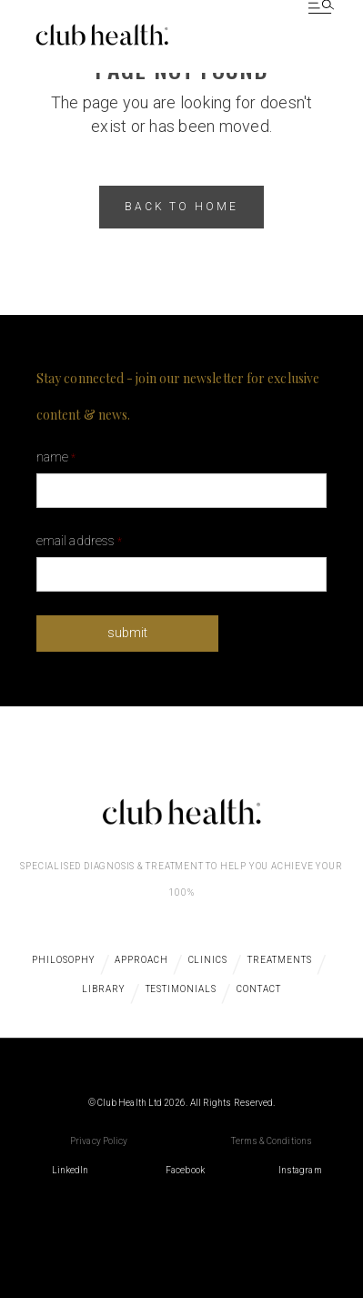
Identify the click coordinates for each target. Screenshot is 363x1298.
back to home (182, 206)
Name (56, 457)
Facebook (185, 1170)
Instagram (300, 1170)
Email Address (79, 540)
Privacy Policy (98, 1141)
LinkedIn (70, 1170)
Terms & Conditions (271, 1141)
